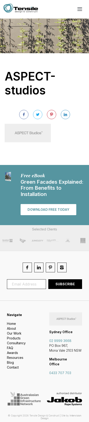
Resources (15, 358)
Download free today (48, 209)
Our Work (14, 333)
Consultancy (16, 343)
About (11, 328)
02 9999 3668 (60, 341)
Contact (13, 367)
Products (14, 338)
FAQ (10, 348)
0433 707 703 (60, 373)
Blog (10, 362)
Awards (12, 353)
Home (11, 324)
